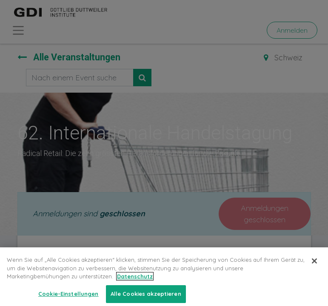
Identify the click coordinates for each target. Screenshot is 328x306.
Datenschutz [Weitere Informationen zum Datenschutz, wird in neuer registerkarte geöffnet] (135, 281)
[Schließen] (314, 266)
